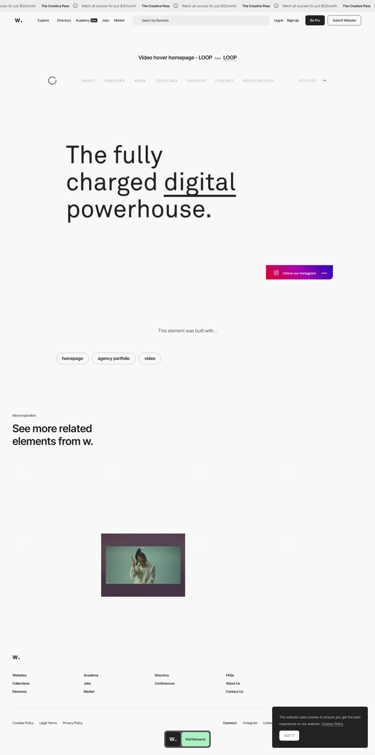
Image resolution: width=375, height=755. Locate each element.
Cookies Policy (23, 723)
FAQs (230, 675)
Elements (19, 691)
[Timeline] (143, 565)
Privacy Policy (73, 723)
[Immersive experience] (143, 496)
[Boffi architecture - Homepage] (54, 496)
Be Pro (315, 20)
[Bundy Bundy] (321, 496)
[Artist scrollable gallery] (321, 565)
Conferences (165, 683)
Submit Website (344, 20)
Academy (86, 20)
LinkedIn (269, 723)
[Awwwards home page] (173, 739)
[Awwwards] (18, 20)
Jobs (105, 20)
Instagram (250, 723)
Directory (64, 20)
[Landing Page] (54, 565)
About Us (233, 683)
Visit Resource (195, 739)
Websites (19, 675)
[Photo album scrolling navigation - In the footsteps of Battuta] (232, 564)
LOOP (230, 57)
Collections (20, 683)
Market (119, 20)
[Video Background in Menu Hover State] (232, 496)
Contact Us (234, 691)
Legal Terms (48, 723)
